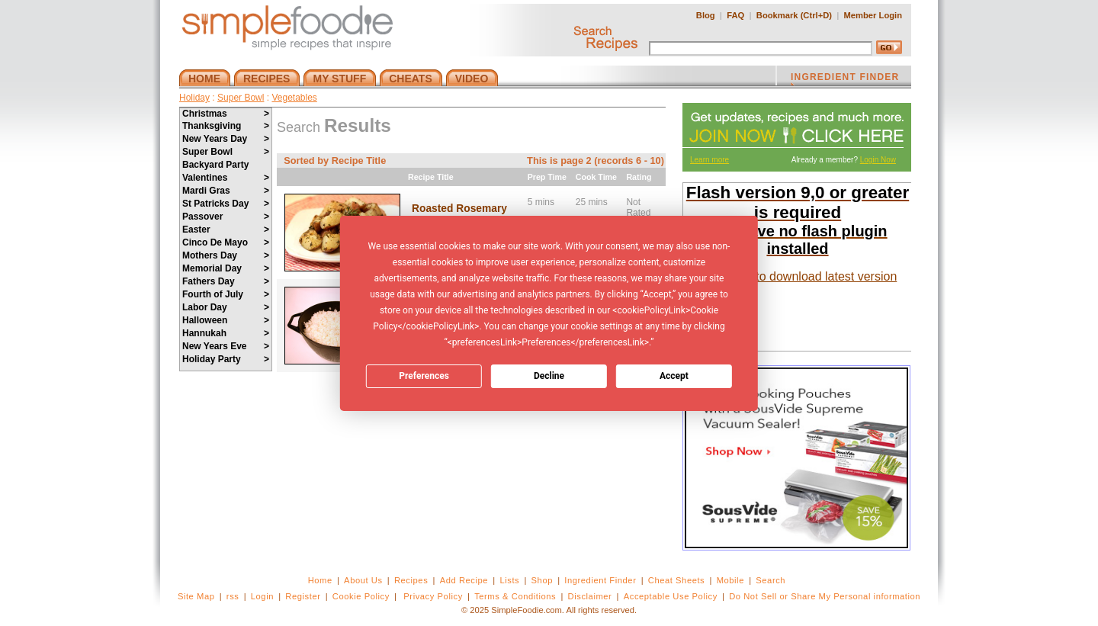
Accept (674, 376)
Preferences (424, 376)
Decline (549, 376)
